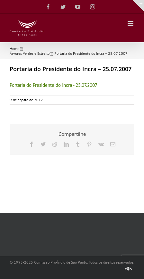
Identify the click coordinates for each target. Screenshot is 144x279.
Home (14, 48)
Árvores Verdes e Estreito (30, 53)
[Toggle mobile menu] (131, 23)
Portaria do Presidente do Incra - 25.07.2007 (53, 85)
